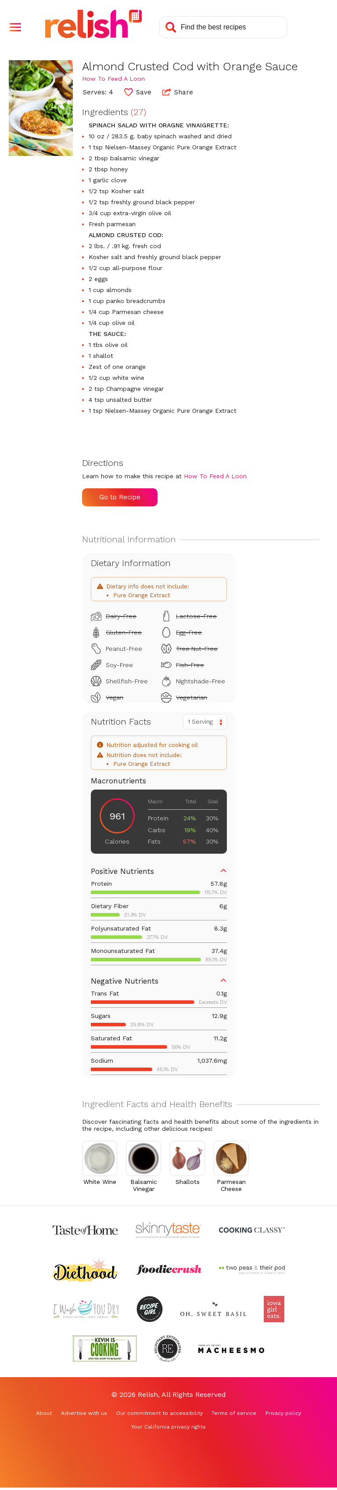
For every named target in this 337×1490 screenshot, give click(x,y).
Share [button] (177, 91)
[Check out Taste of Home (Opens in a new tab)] (85, 1230)
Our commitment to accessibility (159, 1413)
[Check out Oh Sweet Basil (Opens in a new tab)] (213, 1309)
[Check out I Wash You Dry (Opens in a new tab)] (86, 1309)
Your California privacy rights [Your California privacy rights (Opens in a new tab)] (168, 1427)
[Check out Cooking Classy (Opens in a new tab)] (252, 1230)
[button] (15, 27)
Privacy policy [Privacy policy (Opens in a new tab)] (283, 1413)
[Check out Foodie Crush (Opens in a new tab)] (168, 1269)
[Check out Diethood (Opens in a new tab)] (85, 1269)
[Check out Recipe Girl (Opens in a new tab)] (149, 1309)
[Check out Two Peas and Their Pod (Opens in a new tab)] (252, 1269)
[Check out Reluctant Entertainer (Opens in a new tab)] (167, 1348)
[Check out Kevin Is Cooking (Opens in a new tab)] (105, 1348)
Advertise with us (84, 1413)
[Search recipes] (223, 27)
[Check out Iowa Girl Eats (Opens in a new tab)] (274, 1309)
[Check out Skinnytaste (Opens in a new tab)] (168, 1230)
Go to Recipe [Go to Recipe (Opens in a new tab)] (119, 497)
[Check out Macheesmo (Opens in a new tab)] (231, 1348)
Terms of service (234, 1413)
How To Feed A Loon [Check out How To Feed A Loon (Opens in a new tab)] (113, 78)
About (44, 1413)
